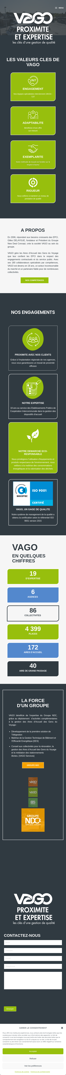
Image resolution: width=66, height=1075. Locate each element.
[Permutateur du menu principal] (59, 8)
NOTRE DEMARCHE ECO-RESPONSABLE (32, 452)
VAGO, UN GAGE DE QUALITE (33, 509)
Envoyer (10, 1009)
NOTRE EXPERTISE (33, 403)
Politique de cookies (22, 1072)
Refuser (33, 1058)
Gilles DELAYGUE (16, 240)
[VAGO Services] (26, 756)
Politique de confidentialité (40, 1072)
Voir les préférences (33, 1066)
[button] (62, 1028)
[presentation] (24, 997)
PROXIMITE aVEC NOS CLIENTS (33, 354)
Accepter (33, 1051)
